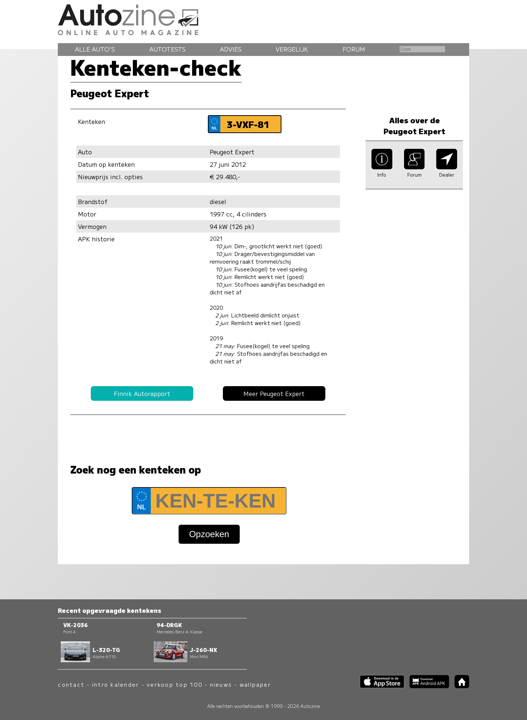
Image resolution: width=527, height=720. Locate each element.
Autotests (167, 49)
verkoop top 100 (174, 684)
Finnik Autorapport (142, 393)
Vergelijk (292, 49)
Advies (231, 49)
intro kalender (115, 684)
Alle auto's (95, 49)
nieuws (221, 684)
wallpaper (255, 684)
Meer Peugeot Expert (273, 393)
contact (71, 684)
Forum (354, 49)
